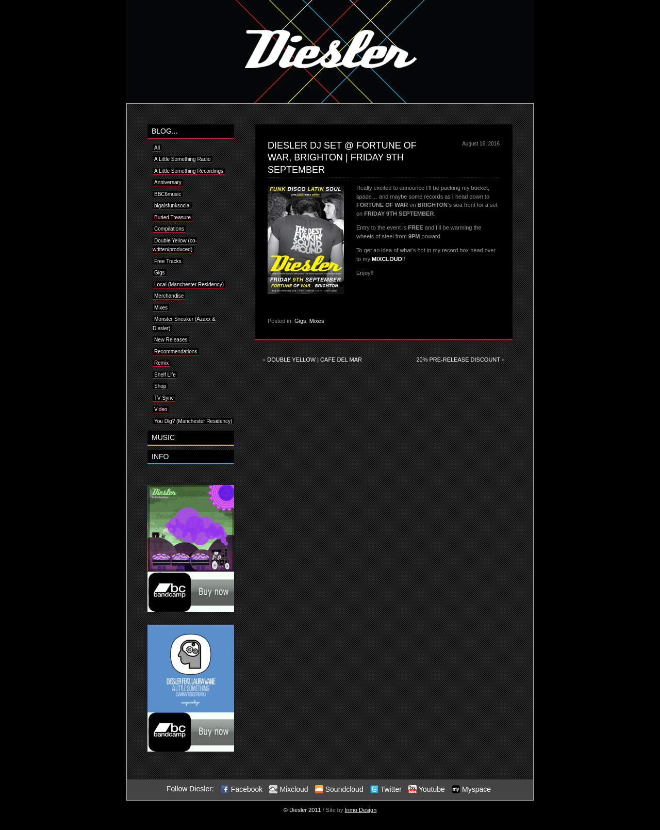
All (157, 148)
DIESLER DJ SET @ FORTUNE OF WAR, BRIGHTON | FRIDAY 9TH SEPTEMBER (342, 157)
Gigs (300, 321)
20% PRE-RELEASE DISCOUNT (458, 359)
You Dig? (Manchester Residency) (193, 421)
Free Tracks (168, 261)
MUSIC (163, 437)
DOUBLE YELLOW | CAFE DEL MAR (314, 359)
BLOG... (165, 131)
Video (160, 409)
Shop (160, 386)
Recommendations (175, 351)
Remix (161, 363)
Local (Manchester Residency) (189, 284)
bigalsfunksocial (172, 205)
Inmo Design (361, 810)
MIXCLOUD (387, 259)
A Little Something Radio (182, 159)
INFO (160, 456)
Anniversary (168, 182)
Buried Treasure (172, 217)
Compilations (169, 229)
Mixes (316, 321)
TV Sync (164, 398)
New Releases (170, 340)
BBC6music (167, 194)
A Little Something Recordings (188, 171)
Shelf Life (165, 375)
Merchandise (169, 296)
